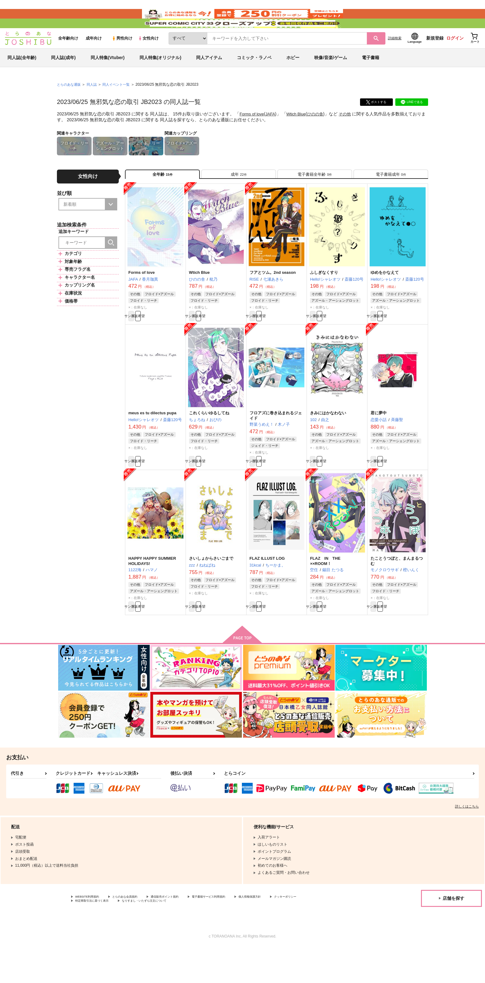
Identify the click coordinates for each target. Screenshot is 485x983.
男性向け (122, 56)
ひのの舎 (319, 131)
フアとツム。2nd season (273, 295)
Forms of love (252, 131)
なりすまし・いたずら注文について (205, 935)
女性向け (148, 56)
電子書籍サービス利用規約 (239, 930)
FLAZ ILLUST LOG (267, 588)
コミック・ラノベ (254, 75)
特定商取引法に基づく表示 (140, 935)
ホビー (292, 75)
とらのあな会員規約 (136, 930)
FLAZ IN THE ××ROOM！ (327, 591)
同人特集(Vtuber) (108, 75)
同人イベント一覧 (120, 102)
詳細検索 (394, 56)
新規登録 (435, 56)
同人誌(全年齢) (21, 75)
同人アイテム (209, 75)
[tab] (238, 194)
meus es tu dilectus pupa (152, 439)
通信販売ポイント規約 (185, 930)
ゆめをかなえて (385, 295)
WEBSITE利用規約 (91, 930)
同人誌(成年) (63, 75)
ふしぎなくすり (324, 295)
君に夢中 (379, 439)
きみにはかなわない (328, 439)
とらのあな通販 (70, 102)
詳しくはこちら (467, 839)
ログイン (455, 56)
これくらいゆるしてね (209, 439)
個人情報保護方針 (290, 930)
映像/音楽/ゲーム (330, 75)
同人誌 (94, 102)
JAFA (272, 131)
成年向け (94, 56)
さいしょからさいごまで (211, 588)
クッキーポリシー (90, 935)
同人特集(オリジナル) (160, 75)
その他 (350, 131)
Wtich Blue (299, 131)
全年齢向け (68, 56)
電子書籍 (370, 75)
